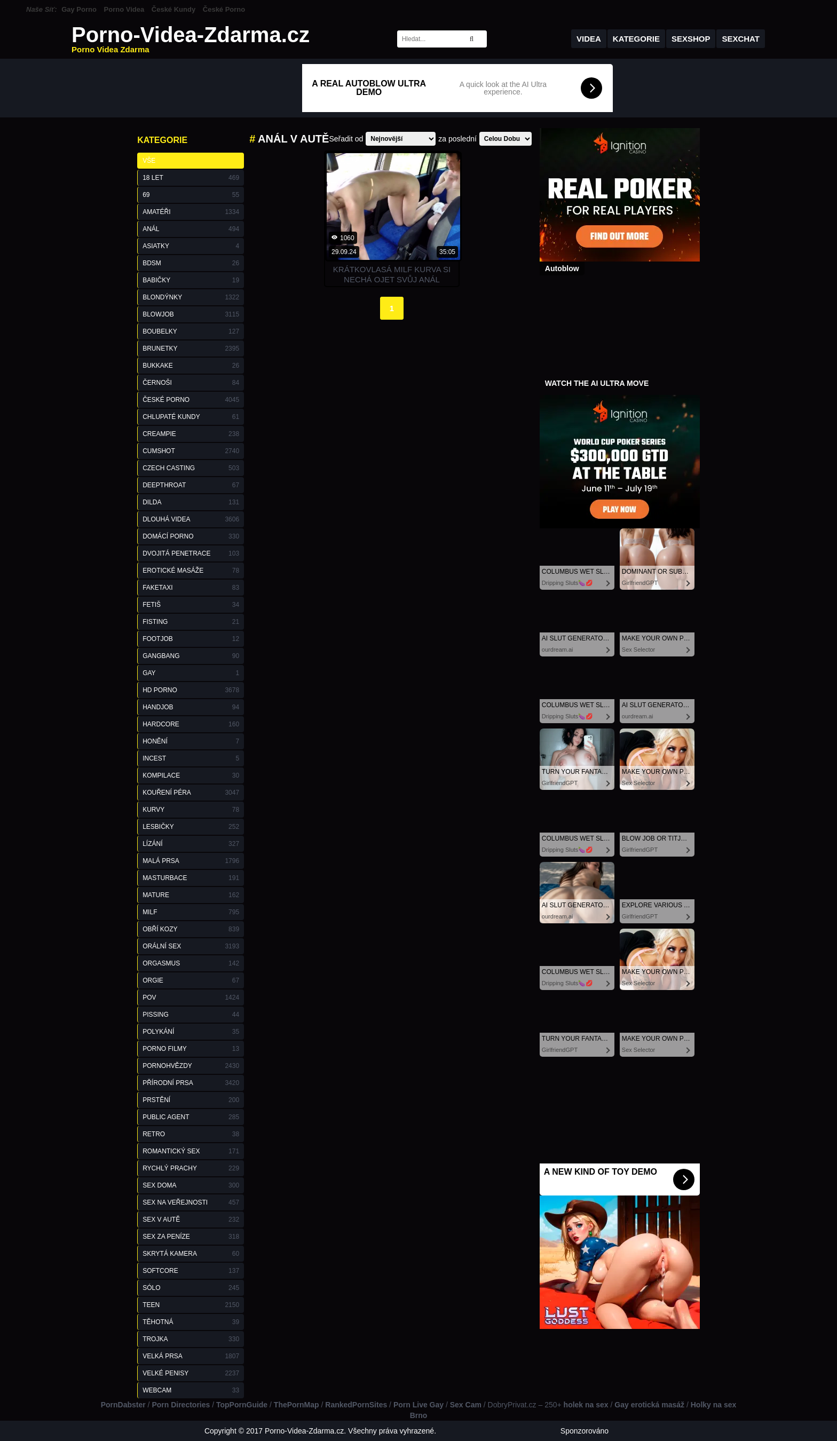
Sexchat (741, 38)
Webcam (191, 1390)
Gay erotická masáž (649, 1404)
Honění (191, 741)
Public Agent (191, 1117)
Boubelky (191, 331)
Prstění (191, 1100)
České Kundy (173, 9)
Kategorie (636, 38)
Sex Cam (465, 1404)
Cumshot (191, 451)
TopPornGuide (241, 1404)
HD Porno (191, 690)
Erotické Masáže (191, 570)
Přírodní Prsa (191, 1083)
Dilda (191, 502)
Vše (149, 160)
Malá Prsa (191, 861)
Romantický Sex (191, 1151)
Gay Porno (79, 9)
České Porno (224, 9)
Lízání (191, 844)
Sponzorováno (584, 1431)
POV (191, 997)
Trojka (191, 1339)
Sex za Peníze (191, 1236)
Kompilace (191, 775)
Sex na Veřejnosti (191, 1202)
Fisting (191, 622)
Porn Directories (181, 1404)
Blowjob (191, 314)
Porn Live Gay (418, 1404)
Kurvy (191, 809)
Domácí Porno (191, 536)
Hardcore (191, 724)
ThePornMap (296, 1404)
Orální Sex (191, 946)
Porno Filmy (191, 1048)
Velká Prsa (191, 1356)
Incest (191, 758)
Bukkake (191, 365)
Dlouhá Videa (191, 519)
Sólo (191, 1288)
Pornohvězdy (191, 1066)
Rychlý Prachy (191, 1168)
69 (191, 195)
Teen (191, 1305)
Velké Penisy (191, 1373)
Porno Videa (124, 9)
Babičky (191, 280)
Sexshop (691, 38)
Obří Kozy (191, 929)
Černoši (191, 382)
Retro (191, 1134)
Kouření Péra (191, 792)
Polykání (191, 1031)
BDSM (191, 263)
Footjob (191, 639)
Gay (191, 673)
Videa (589, 38)
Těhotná (191, 1322)
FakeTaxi (191, 587)
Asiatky (191, 246)
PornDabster (123, 1404)
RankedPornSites (356, 1404)
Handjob (191, 707)
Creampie (191, 434)
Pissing (191, 1014)
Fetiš (191, 604)
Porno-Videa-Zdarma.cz (191, 38)
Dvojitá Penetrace (191, 553)
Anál (191, 229)
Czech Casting (191, 468)
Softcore (191, 1270)
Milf (191, 912)
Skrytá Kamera (191, 1253)
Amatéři (191, 212)
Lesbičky (191, 826)
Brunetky (191, 348)
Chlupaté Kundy (191, 417)
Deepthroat (191, 485)
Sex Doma (191, 1185)
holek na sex (586, 1404)
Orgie (191, 980)
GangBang (191, 656)
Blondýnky (191, 297)
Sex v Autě (191, 1219)
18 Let (191, 177)
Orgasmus (191, 963)
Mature (191, 895)
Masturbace (191, 878)
